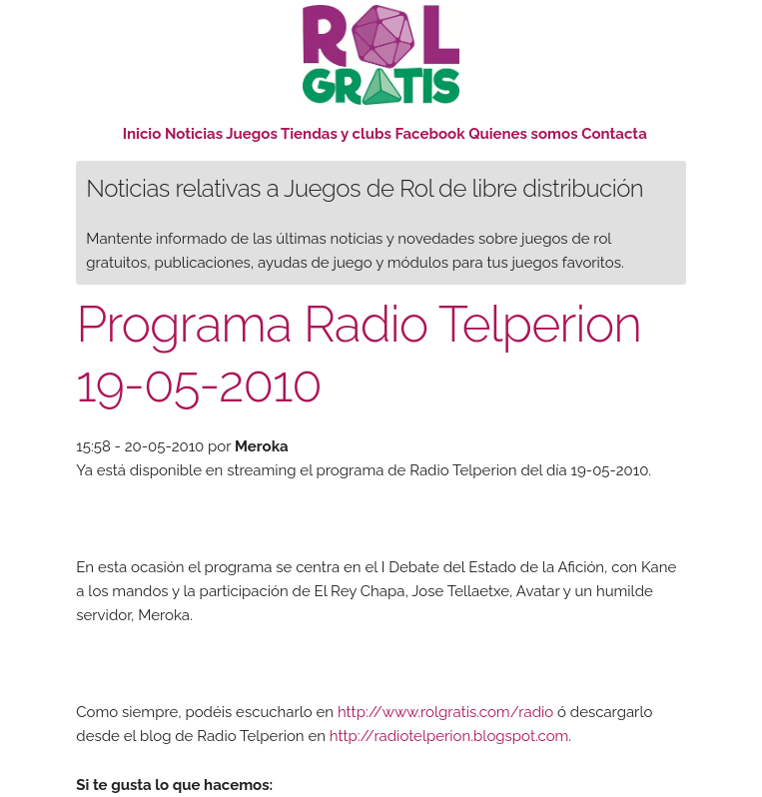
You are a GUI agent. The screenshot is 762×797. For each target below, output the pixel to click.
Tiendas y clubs (338, 134)
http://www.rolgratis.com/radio (445, 712)
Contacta (614, 134)
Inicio (142, 134)
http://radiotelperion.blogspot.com (449, 736)
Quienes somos (522, 134)
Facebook (430, 134)
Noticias (194, 134)
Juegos (252, 134)
